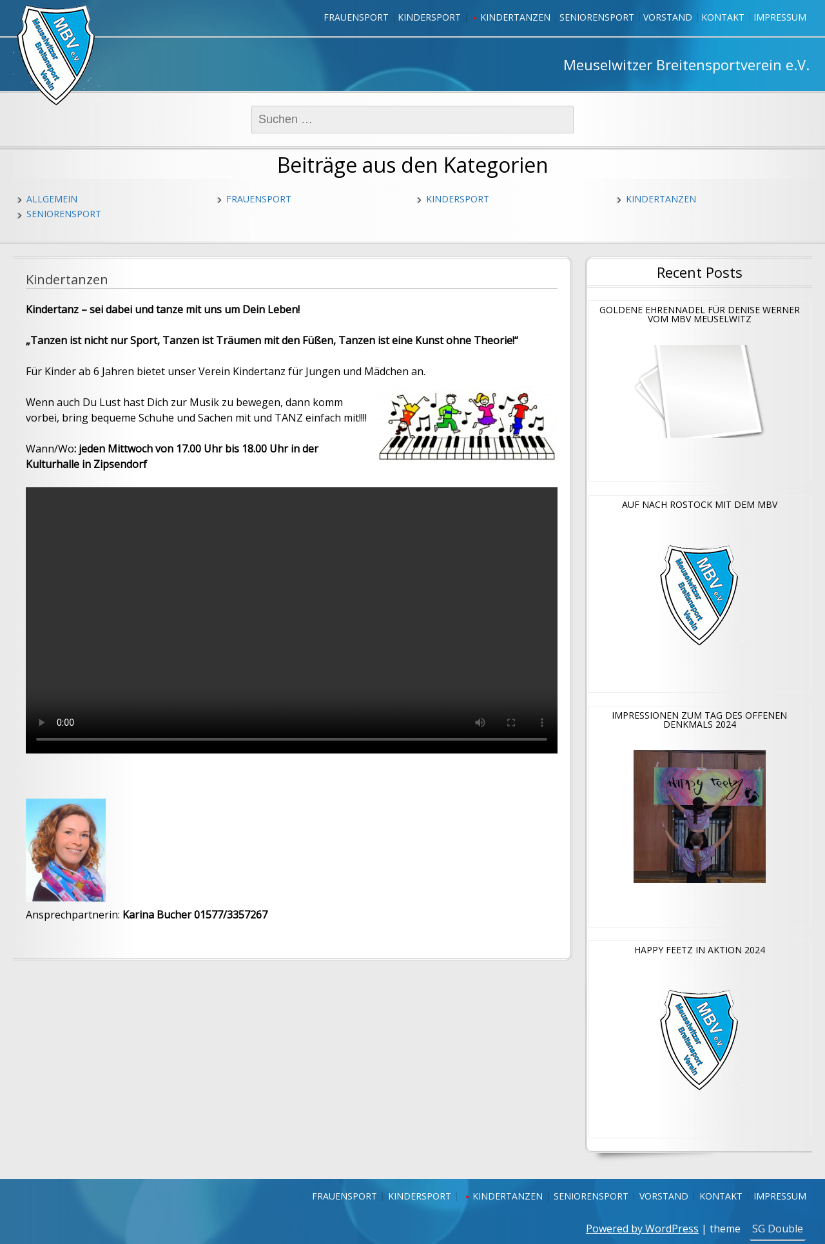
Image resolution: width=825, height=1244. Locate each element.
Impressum (779, 17)
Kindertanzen (515, 17)
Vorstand (667, 17)
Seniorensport (596, 17)
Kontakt (722, 17)
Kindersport (429, 17)
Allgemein (51, 199)
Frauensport (356, 17)
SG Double (777, 1228)
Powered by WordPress (642, 1228)
